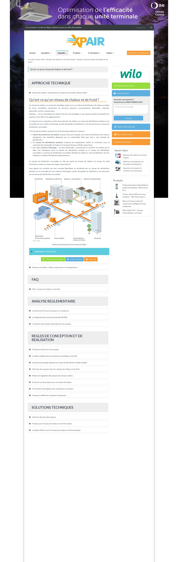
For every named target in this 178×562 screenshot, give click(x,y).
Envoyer (128, 118)
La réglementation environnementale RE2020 (48, 317)
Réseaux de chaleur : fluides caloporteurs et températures (53, 267)
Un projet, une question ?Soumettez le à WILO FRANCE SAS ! (128, 100)
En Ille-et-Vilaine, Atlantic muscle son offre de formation (60, 27)
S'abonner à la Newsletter (138, 53)
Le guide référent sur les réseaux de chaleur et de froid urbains (55, 430)
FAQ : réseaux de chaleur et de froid (44, 289)
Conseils (61, 53)
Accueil (32, 53)
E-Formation (93, 53)
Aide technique (74, 259)
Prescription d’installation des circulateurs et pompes (51, 389)
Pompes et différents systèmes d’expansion (47, 395)
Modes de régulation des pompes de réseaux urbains (51, 376)
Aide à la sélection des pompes (42, 417)
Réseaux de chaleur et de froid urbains (61, 59)
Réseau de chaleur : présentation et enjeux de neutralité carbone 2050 (58, 93)
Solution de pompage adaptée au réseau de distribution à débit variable (58, 362)
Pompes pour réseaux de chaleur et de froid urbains (50, 424)
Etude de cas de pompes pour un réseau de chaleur (50, 382)
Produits (76, 53)
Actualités (45, 53)
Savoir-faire (40, 59)
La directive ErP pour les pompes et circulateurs (49, 311)
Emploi (109, 53)
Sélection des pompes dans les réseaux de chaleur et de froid (54, 369)
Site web (91, 259)
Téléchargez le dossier (53, 259)
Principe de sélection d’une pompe (44, 349)
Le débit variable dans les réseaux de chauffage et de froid (53, 356)
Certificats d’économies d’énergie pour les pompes (50, 324)
